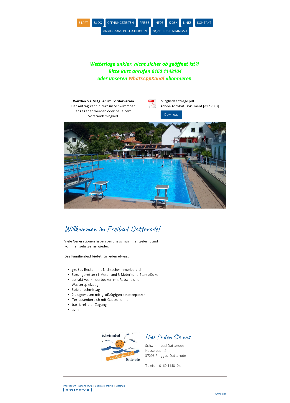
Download (171, 115)
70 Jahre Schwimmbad (169, 31)
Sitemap (120, 385)
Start (83, 23)
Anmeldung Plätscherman (125, 31)
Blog (98, 23)
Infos (159, 23)
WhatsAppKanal (146, 78)
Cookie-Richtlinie (104, 385)
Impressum (69, 385)
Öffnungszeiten (120, 23)
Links (187, 23)
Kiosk (173, 23)
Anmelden (221, 393)
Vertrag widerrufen (77, 389)
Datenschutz (85, 385)
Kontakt (204, 23)
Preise (144, 23)
